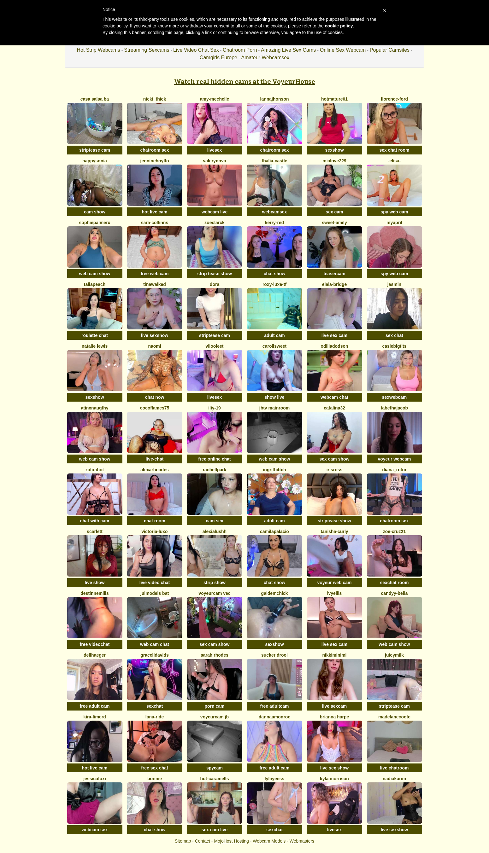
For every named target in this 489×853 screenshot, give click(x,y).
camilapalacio (274, 531)
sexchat (154, 706)
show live (274, 397)
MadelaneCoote (394, 716)
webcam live (215, 211)
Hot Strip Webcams (98, 50)
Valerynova (214, 160)
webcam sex (95, 829)
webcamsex (274, 211)
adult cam (274, 335)
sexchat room (394, 582)
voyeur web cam (334, 582)
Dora (214, 284)
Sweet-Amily (334, 222)
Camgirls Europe (218, 57)
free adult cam (95, 706)
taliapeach (94, 284)
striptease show (334, 520)
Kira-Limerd (94, 716)
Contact (202, 841)
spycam (214, 767)
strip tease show (214, 273)
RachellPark (215, 469)
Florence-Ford (394, 99)
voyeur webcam (394, 458)
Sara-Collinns (154, 222)
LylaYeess (274, 778)
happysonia (94, 160)
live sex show (334, 767)
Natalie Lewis (95, 346)
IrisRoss (335, 469)
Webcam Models (269, 841)
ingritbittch (274, 469)
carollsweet (274, 346)
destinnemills (94, 593)
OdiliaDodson (334, 346)
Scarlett (95, 531)
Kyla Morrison (334, 778)
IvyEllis (334, 593)
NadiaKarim (394, 778)
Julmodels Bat (154, 593)
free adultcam (274, 706)
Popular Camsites (389, 50)
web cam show (94, 273)
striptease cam (94, 150)
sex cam (334, 211)
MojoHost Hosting (231, 841)
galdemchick (274, 593)
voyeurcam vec (214, 593)
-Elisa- (394, 160)
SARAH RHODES (214, 655)
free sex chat (154, 767)
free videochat (95, 644)
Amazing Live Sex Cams (288, 50)
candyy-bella (394, 593)
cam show (94, 211)
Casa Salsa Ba (94, 99)
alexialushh (215, 531)
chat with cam (94, 520)
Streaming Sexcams (146, 50)
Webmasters (302, 841)
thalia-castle (274, 160)
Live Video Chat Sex (196, 50)
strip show (214, 582)
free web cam (155, 273)
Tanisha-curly (334, 531)
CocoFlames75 (154, 407)
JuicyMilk (394, 655)
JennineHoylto (154, 160)
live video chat (154, 582)
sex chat (394, 335)
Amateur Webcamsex (265, 57)
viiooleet (215, 346)
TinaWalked (154, 284)
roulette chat (94, 335)
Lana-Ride (154, 716)
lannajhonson (274, 99)
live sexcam (334, 706)
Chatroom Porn (240, 50)
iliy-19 (214, 407)
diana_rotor (394, 469)
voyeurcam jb (214, 716)
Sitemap (183, 841)
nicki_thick (154, 99)
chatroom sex (154, 150)
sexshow (334, 150)
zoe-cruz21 (394, 531)
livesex (214, 150)
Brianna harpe (334, 716)
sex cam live (215, 829)
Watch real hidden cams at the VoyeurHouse (244, 81)
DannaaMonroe (274, 716)
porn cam (214, 706)
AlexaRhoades (154, 469)
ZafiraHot (94, 469)
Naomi (154, 346)
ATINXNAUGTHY (94, 407)
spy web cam (394, 211)
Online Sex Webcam (343, 50)
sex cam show (335, 458)
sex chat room (394, 150)
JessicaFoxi (94, 778)
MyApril (394, 222)
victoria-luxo (154, 531)
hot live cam (155, 211)
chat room (154, 520)
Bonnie (154, 778)
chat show (274, 273)
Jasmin (394, 284)
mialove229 (334, 160)
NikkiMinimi (334, 655)
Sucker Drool (274, 655)
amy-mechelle (214, 99)
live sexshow (154, 335)
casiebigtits (394, 346)
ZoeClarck (214, 222)
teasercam (334, 273)
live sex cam (334, 335)
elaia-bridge (334, 284)
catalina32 (334, 407)
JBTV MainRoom (274, 407)
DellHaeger (95, 655)
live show (94, 582)
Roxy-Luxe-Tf (274, 284)
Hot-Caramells (214, 778)
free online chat (214, 458)
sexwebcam (394, 397)
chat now (154, 397)
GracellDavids (154, 655)
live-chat (155, 458)
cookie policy (339, 25)
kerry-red (274, 222)
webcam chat (334, 397)
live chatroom (394, 767)
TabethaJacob (394, 407)
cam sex (214, 520)
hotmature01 (334, 99)
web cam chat (154, 644)
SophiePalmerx (94, 222)
